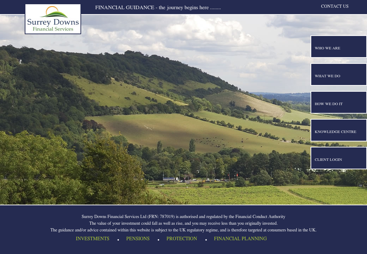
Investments (92, 239)
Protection (182, 239)
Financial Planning (240, 239)
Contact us (335, 6)
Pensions (138, 239)
